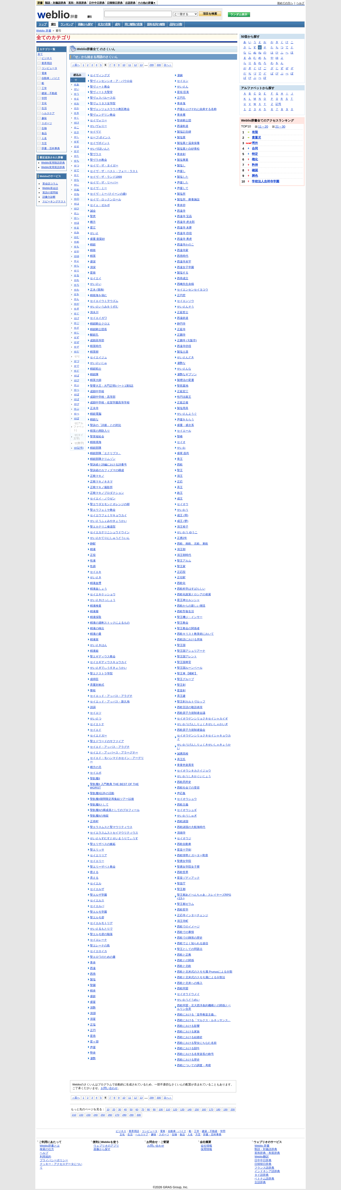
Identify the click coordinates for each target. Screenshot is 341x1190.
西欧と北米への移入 (189, 983)
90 (154, 1109)
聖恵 (93, 216)
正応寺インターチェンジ (192, 915)
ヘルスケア (48, 113)
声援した (182, 182)
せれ (76, 280)
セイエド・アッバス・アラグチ (110, 746)
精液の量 (95, 633)
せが (76, 303)
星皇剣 (181, 690)
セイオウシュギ (187, 810)
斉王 (180, 487)
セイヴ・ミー (98, 188)
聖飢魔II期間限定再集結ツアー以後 (112, 799)
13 (141, 64)
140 (189, 1109)
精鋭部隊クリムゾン (102, 458)
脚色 (255, 175)
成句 (117, 24)
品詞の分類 (175, 24)
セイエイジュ (98, 357)
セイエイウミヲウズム (104, 301)
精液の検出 (97, 628)
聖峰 (180, 436)
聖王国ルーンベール (189, 667)
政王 (180, 492)
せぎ (76, 308)
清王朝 (181, 549)
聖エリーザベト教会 (102, 866)
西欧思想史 (184, 782)
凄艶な (181, 363)
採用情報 (206, 1149)
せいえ (94, 233)
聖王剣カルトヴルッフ (191, 701)
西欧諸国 (182, 821)
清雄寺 (181, 832)
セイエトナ (97, 724)
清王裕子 (182, 526)
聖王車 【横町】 (187, 673)
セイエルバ (97, 906)
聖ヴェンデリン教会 (102, 114)
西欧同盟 (182, 988)
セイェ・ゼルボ (100, 205)
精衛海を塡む (98, 295)
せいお (181, 447)
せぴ (76, 404)
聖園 (93, 985)
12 (135, 64)
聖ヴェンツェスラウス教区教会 (110, 109)
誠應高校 (182, 753)
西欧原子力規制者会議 (191, 712)
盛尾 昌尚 (183, 453)
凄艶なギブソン (187, 374)
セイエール (184, 430)
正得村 (94, 821)
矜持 (255, 164)
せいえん (182, 86)
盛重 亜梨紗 (97, 238)
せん (76, 299)
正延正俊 (182, 402)
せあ (76, 84)
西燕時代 (182, 255)
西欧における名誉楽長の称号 (195, 1054)
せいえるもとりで (101, 928)
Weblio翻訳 (261, 1156)
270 (117, 1114)
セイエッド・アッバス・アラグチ (111, 695)
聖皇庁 (181, 883)
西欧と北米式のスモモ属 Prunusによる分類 (204, 971)
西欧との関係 (185, 960)
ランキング (66, 24)
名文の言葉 (104, 24)
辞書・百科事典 (51, 148)
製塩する (182, 272)
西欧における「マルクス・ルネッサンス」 (204, 1020)
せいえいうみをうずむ (104, 306)
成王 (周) (182, 515)
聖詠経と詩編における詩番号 (108, 464)
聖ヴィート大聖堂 (101, 92)
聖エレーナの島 (100, 945)
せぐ (76, 313)
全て (40, 54)
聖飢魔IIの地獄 (99, 815)
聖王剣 (181, 684)
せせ (76, 146)
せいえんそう (185, 306)
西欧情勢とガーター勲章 (192, 855)
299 (151, 64)
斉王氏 (181, 759)
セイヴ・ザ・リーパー (104, 182)
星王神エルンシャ (188, 600)
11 (129, 64)
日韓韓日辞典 (115, 3)
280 (124, 1114)
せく (76, 117)
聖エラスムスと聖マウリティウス (111, 827)
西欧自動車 (184, 844)
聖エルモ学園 (98, 911)
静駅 (93, 543)
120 (175, 1109)
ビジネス (47, 58)
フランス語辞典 (264, 1167)
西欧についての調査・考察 (194, 1065)
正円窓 (181, 295)
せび (76, 380)
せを (76, 294)
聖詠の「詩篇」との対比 (105, 425)
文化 (44, 103)
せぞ (76, 346)
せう (76, 93)
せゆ (76, 256)
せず (76, 337)
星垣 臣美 (183, 92)
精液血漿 (95, 583)
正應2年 (182, 538)
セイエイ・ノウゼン (102, 498)
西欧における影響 (188, 1025)
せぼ (76, 394)
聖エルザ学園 (98, 894)
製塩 (93, 979)
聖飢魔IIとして (99, 804)
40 (125, 1109)
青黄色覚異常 (185, 765)
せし (76, 137)
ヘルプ (300, 3)
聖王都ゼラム (185, 904)
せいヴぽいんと (100, 148)
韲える (94, 872)
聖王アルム (184, 560)
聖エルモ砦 (97, 917)
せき (76, 113)
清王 (180, 475)
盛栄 (93, 261)
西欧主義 (182, 804)
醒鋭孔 (94, 334)
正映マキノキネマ (101, 481)
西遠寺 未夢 (184, 227)
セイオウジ (184, 838)
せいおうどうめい (188, 999)
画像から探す (85, 24)
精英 (93, 255)
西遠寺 (181, 210)
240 (96, 1114)
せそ (76, 151)
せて (76, 170)
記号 (278, 104)
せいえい (95, 284)
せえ (76, 98)
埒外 (255, 143)
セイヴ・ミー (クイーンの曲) (108, 193)
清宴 (93, 1019)
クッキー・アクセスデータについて (61, 1165)
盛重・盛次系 (185, 425)
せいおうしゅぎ (187, 815)
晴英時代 (95, 346)
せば (76, 375)
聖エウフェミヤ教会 (102, 509)
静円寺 (181, 323)
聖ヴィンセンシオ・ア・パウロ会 (111, 81)
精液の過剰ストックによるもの (110, 622)
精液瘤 (94, 611)
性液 (93, 560)
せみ (76, 232)
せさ (76, 132)
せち (76, 160)
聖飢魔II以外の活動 (102, 793)
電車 (44, 73)
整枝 (93, 690)
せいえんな (184, 368)
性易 (93, 566)
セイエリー (97, 861)
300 (159, 64)
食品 (44, 133)
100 (161, 1109)
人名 (44, 138)
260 (110, 1114)
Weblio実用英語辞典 (53, 167)
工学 (44, 88)
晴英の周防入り (100, 430)
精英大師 (95, 380)
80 (148, 1109)
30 (119, 1109)
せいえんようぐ (187, 413)
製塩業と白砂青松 (188, 148)
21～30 (280, 126)
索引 (53, 24)
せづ (76, 361)
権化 (255, 159)
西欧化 (181, 583)
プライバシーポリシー (54, 1160)
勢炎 (93, 1052)
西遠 (93, 968)
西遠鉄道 (182, 318)
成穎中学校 (97, 391)
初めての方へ (285, 3)
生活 (44, 108)
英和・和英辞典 (77, 3)
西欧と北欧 (184, 966)
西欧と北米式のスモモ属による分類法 (201, 977)
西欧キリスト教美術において (195, 633)
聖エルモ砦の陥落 (101, 934)
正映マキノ (97, 475)
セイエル (95, 883)
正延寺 (181, 329)
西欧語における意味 (189, 639)
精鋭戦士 (95, 368)
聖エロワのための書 (102, 956)
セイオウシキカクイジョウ (194, 770)
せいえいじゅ (98, 363)
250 (103, 1114)
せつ (76, 165)
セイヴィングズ (100, 75)
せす (76, 141)
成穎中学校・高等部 (102, 396)
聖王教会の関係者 (188, 628)
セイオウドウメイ (188, 994)
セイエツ (95, 712)
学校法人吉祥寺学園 (265, 181)
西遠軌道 (182, 126)
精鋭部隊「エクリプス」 (105, 453)
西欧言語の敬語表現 (189, 707)
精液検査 (95, 605)
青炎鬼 (181, 103)
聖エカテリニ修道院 (102, 526)
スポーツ (47, 123)
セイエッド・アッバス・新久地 (110, 701)
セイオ (181, 442)
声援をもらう (185, 419)
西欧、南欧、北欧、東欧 (192, 543)
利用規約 (45, 1156)
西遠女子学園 (185, 267)
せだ (76, 351)
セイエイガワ (98, 318)
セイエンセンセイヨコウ (192, 289)
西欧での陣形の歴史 (189, 937)
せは (76, 203)
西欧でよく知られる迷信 (192, 943)
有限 (255, 132)
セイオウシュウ (187, 799)
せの (76, 198)
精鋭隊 (94, 374)
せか (76, 108)
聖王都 (181, 889)
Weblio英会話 (50, 188)
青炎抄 (181, 205)
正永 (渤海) (97, 289)
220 (81, 1114)
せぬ (76, 189)
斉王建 (181, 695)
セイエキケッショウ (102, 594)
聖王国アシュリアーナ (191, 650)
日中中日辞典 (97, 3)
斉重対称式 (97, 684)
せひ (76, 208)
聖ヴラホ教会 (98, 159)
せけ (76, 122)
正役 (93, 555)
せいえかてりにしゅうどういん (110, 538)
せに (76, 184)
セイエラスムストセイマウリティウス (114, 832)
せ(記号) (79, 447)
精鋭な (94, 419)
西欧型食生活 (185, 611)
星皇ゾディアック (188, 877)
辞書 (40, 3)
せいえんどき (185, 357)
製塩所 (181, 193)
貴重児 (256, 137)
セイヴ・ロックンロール (105, 199)
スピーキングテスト (54, 201)
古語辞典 (130, 3)
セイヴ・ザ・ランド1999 (106, 176)
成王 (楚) (182, 521)
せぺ (76, 413)
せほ (76, 222)
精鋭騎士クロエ (100, 323)
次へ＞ (168, 64)
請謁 (93, 707)
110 (168, 1109)
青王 (180, 458)
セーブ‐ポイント (100, 137)
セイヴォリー (98, 120)
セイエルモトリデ (101, 923)
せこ (76, 127)
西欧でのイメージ (188, 926)
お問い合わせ (109, 1088)
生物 (44, 128)
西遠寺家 (182, 250)
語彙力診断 (48, 196)
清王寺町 (182, 921)
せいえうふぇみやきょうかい (108, 521)
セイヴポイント (100, 143)
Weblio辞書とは (50, 1145)
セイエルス (97, 900)
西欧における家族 (188, 1031)
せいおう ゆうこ (187, 532)
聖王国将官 (184, 662)
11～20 (263, 126)
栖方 (93, 221)
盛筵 (93, 996)
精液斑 (94, 639)
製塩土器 (182, 351)
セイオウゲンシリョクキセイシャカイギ (202, 718)
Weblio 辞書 (43, 30)
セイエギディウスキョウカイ (108, 662)
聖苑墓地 (182, 385)
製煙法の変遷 (185, 380)
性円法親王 (184, 396)
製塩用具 (182, 408)
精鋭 (93, 244)
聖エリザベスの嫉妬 (102, 844)
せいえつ (95, 718)
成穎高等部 (97, 340)
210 (74, 1114)
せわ (76, 289)
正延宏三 (182, 391)
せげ (76, 318)
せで (76, 365)
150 (197, 1109)
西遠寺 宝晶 (184, 216)
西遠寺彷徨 (184, 346)
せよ (76, 260)
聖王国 (181, 645)
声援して (182, 188)
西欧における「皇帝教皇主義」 (197, 1014)
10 (123, 64)
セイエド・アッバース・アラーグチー (114, 752)
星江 (93, 227)
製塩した (182, 176)
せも (76, 246)
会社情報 (206, 1145)
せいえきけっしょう (102, 600)
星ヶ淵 (94, 1041)
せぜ (76, 342)
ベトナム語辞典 (264, 1178)
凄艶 (93, 1058)
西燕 (93, 973)
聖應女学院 (184, 861)
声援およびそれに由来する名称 (197, 109)
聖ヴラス (95, 154)
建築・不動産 (49, 93)
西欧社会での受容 (188, 787)
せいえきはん (98, 645)
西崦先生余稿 (185, 284)
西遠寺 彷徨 (184, 233)
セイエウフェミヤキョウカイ (108, 515)
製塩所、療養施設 (188, 199)
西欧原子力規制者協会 (191, 729)
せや (76, 251)
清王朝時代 (184, 555)
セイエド (95, 729)
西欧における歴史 (188, 1059)
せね (76, 194)
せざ (76, 327)
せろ (76, 284)
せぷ (76, 408)
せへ (76, 218)
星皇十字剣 (184, 849)
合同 (255, 148)
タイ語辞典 (261, 1174)
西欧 (180, 464)
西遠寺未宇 (184, 261)
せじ (76, 332)
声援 (93, 1047)
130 (182, 1109)
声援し (181, 171)
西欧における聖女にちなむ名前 (197, 1042)
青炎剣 (181, 154)
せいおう (182, 509)
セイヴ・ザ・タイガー (104, 165)
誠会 (93, 210)
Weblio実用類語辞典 (53, 162)
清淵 (93, 1013)
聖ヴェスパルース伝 (102, 97)
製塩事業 (182, 159)
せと (76, 175)
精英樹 (94, 351)
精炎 (93, 990)
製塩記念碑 (184, 131)
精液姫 (94, 650)
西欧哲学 (182, 909)
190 (225, 1109)
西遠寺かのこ (185, 244)
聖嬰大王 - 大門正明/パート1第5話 (112, 385)
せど (76, 370)
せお (76, 103)
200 (233, 1109)
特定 (255, 154)
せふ (76, 213)
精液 (93, 549)
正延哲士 (182, 312)
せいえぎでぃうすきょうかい (108, 667)
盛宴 (93, 1002)
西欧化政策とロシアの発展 (194, 594)
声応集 (181, 793)
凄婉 (180, 75)
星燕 (93, 1036)
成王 (180, 498)
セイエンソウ (185, 301)
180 (218, 1109)
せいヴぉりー (98, 126)
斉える (94, 877)
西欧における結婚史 (189, 1037)
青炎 (93, 962)
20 (113, 1109)
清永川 (94, 312)
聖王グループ (185, 679)
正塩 (93, 1024)
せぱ (76, 399)
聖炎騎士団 (184, 120)
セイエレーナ (98, 939)
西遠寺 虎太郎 (186, 221)
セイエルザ (97, 889)
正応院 (181, 572)
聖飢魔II (95, 778)
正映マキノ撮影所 (101, 487)
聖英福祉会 (97, 436)
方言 (44, 143)
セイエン (182, 81)
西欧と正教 (184, 954)
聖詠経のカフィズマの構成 (107, 470)
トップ (42, 24)
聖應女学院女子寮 (188, 866)
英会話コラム (50, 183)
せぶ (76, 385)
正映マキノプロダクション (107, 492)
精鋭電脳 (95, 413)
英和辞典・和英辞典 (267, 1152)
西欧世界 (182, 872)
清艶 (93, 1007)
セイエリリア (98, 855)
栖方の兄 (95, 767)
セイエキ (95, 572)
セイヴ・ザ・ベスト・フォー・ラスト (114, 171)
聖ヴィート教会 (100, 86)
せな (76, 179)
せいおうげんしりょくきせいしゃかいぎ (202, 724)
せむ (76, 237)
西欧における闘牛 (188, 1048)
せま (76, 227)
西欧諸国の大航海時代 (191, 827)
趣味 (44, 118)
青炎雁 (181, 114)
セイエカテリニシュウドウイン (110, 532)
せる (76, 275)
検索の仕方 (47, 1149)
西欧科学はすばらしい (191, 588)
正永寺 (94, 408)
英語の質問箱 (50, 192)
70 (142, 1109)
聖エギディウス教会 (102, 656)
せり (76, 270)
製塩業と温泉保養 (188, 143)
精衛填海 (95, 442)
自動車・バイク (51, 78)
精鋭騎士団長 (98, 329)
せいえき (95, 577)
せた (76, 155)
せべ (76, 389)
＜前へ (76, 64)
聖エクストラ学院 (101, 673)
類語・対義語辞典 (55, 3)
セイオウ (182, 504)
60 (136, 1109)
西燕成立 (182, 278)
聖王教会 (182, 622)
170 (211, 1109)
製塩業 (181, 137)
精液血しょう (98, 588)
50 (131, 1109)
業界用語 (47, 63)
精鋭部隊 (95, 447)
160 (204, 1109)
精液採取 (95, 617)
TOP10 (246, 126)
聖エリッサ (97, 849)
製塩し (181, 165)
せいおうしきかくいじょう (194, 776)
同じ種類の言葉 (133, 24)
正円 (93, 1030)
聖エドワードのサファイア (107, 741)
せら (76, 265)
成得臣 (94, 679)
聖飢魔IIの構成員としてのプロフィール (115, 810)
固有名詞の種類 (156, 24)
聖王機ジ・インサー (189, 617)
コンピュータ (49, 68)
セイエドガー (98, 735)
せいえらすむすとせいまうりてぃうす (114, 838)
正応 (180, 481)
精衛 (93, 250)
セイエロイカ (98, 951)
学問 (44, 98)
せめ (76, 241)
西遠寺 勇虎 (184, 238)
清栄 (93, 267)
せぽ (76, 418)
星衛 (93, 272)
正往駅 (181, 577)
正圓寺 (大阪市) (187, 340)
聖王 (180, 470)
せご (76, 323)
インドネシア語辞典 (267, 1171)
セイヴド (95, 131)
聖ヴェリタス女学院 (102, 103)
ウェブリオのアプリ (106, 1145)
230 (88, 1114)
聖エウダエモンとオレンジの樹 (110, 504)
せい (76, 89)
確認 (255, 170)
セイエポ (95, 772)
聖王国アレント (187, 656)
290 (131, 1114)
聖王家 (181, 566)
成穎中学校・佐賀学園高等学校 (110, 402)
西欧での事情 (185, 932)
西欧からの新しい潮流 (191, 605)
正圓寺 (181, 334)
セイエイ (95, 278)
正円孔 (181, 97)
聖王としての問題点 (189, 949)
